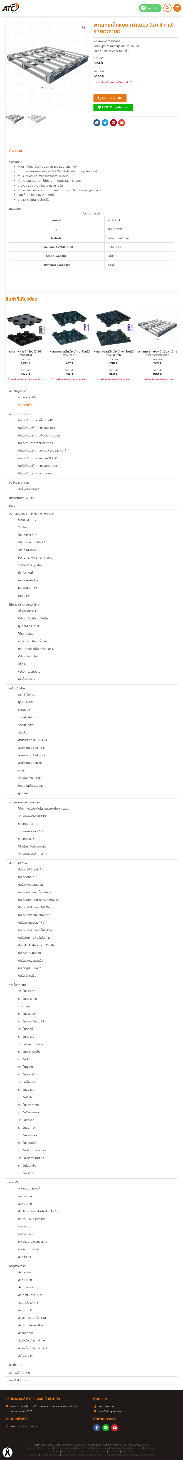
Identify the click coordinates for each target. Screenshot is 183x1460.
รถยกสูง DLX (26, 839)
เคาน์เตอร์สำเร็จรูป (29, 580)
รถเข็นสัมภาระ (26, 1127)
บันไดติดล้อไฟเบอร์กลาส (40, 1448)
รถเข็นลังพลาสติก (29, 1105)
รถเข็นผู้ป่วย (25, 1067)
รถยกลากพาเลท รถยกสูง (24, 802)
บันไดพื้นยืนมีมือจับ (29, 953)
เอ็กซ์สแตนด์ (25, 573)
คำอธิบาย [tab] (15, 150)
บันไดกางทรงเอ (101, 1448)
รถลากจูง (24, 1006)
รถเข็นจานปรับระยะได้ (31, 1021)
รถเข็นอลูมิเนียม (28, 1143)
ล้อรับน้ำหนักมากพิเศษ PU (34, 1348)
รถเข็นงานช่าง (27, 991)
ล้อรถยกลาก (25, 1333)
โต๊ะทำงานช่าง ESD (29, 611)
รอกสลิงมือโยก (27, 717)
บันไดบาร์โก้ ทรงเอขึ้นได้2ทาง (35, 907)
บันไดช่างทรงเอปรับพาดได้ (34, 915)
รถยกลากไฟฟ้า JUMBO (32, 854)
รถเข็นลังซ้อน (26, 1089)
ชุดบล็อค (23, 793)
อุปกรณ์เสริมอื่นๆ (28, 626)
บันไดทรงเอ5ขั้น (99, 1451)
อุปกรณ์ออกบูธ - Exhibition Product (32, 513)
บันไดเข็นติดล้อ (27, 975)
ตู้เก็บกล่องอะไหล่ (28, 656)
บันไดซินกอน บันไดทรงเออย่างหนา (39, 900)
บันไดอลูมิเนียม (18, 863)
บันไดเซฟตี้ (149, 1448)
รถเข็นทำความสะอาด (30, 1044)
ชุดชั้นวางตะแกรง (28, 488)
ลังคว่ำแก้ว (24, 1257)
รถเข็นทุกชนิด (17, 985)
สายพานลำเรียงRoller (22, 498)
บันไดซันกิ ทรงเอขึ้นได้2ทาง (34, 892)
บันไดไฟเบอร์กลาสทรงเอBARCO (37, 458)
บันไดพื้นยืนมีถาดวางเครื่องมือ (36, 945)
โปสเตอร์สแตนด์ (27, 535)
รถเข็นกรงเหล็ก (27, 998)
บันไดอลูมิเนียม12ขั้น (93, 1454)
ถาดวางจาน (25, 1226)
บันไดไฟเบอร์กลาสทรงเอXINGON (38, 466)
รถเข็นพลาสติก (27, 1074)
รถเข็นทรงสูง (26, 1036)
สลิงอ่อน (23, 732)
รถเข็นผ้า (23, 1059)
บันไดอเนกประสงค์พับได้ (32, 922)
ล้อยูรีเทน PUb (27, 1310)
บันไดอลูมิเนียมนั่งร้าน (31, 869)
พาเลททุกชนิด (17, 391)
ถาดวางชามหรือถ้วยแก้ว (32, 1241)
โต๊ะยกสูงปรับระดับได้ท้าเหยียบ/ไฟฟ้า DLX (43, 808)
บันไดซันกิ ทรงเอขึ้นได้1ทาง (34, 937)
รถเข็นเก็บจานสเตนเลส (32, 1150)
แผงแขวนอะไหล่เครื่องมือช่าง (35, 641)
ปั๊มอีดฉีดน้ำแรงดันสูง (31, 785)
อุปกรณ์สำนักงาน (19, 1372)
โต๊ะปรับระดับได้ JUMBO (32, 846)
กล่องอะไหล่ (25, 1196)
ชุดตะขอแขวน (26, 702)
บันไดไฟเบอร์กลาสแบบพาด (34, 473)
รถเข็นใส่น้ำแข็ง (27, 1165)
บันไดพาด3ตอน (146, 1454)
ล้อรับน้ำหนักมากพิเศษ (31, 1340)
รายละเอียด (15, 162)
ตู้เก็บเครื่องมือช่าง (29, 671)
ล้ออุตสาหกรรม (18, 1266)
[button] (84, 27)
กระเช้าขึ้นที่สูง (26, 694)
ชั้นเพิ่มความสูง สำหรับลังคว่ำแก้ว (38, 1211)
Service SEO (130, 1444)
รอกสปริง (24, 710)
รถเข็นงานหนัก (27, 1014)
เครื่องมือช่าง (17, 688)
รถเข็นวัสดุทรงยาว (29, 1112)
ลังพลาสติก (25, 1203)
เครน (12, 505)
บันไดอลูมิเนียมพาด (29, 968)
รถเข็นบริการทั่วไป (29, 1051)
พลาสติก (14, 1182)
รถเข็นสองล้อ (26, 1120)
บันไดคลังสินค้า (129, 1454)
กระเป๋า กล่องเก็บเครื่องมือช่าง (36, 649)
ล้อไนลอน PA (26, 1355)
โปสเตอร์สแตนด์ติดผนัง (32, 542)
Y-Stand (23, 527)
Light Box (24, 595)
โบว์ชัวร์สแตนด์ (27, 550)
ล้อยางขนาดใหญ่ (28, 1287)
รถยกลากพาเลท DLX (31, 831)
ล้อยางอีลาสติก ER (29, 1302)
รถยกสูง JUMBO (28, 824)
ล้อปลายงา (24, 1272)
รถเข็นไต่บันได (26, 1173)
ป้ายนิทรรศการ (27, 519)
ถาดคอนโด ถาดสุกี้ (29, 1188)
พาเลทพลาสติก (27, 397)
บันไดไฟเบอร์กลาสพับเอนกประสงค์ (39, 435)
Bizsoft (145, 1444)
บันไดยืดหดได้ (26, 877)
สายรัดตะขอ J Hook (30, 763)
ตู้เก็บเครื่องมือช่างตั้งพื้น (33, 618)
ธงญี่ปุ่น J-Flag (27, 588)
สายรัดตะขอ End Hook (32, 747)
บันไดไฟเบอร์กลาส (20, 414)
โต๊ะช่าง (22, 664)
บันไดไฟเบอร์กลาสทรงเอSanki (36, 428)
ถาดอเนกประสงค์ (28, 1249)
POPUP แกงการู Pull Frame (35, 557)
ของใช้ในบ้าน (16, 1365)
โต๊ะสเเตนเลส (26, 633)
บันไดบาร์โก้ (127, 1451)
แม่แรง (22, 770)
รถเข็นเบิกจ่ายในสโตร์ (31, 1158)
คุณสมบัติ (15, 208)
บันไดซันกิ (33, 1454)
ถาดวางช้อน (25, 1234)
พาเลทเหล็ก (25, 405)
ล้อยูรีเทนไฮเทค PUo (30, 1325)
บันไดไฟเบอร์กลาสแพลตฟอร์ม (36, 443)
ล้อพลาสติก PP (27, 1280)
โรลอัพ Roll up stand (31, 565)
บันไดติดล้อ (83, 1451)
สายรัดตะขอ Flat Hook (32, 755)
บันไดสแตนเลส (112, 1454)
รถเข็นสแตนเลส (27, 1135)
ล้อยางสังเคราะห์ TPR (31, 1295)
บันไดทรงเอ (136, 1448)
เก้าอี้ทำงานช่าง (27, 679)
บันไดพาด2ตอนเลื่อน (30, 884)
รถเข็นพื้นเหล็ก (27, 1082)
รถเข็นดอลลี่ (25, 1029)
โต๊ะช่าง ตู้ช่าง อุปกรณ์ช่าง (24, 604)
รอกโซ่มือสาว (26, 725)
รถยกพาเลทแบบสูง (29, 778)
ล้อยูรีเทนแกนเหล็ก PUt (32, 1318)
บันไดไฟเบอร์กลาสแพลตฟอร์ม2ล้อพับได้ (42, 450)
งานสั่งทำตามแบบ (20, 1380)
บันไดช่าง (54, 1451)
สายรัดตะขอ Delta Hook (33, 740)
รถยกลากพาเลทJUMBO (32, 816)
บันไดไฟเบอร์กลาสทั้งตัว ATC (35, 420)
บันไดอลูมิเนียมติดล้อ (30, 960)
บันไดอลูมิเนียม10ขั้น (71, 1454)
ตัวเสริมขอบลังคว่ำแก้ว (31, 1219)
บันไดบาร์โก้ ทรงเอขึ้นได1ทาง (35, 930)
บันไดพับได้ (114, 1451)
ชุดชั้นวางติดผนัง (19, 482)
